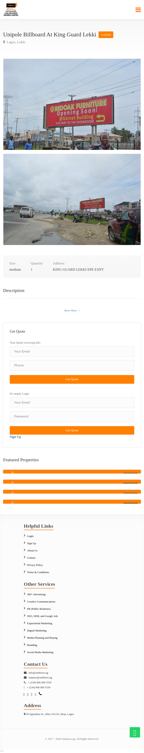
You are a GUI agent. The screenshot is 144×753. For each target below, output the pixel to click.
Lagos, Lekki (15, 42)
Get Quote (72, 379)
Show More (72, 310)
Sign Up (15, 437)
